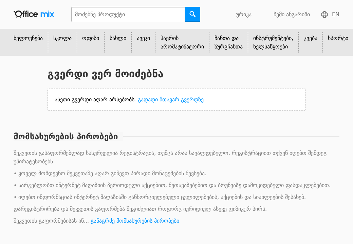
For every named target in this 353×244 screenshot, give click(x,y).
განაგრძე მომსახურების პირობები (135, 221)
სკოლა (62, 38)
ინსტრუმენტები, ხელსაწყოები (273, 42)
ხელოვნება (28, 38)
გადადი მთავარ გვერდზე (171, 99)
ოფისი (90, 38)
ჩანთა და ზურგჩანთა (229, 42)
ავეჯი (143, 38)
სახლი (118, 38)
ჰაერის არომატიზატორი (182, 42)
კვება (310, 38)
